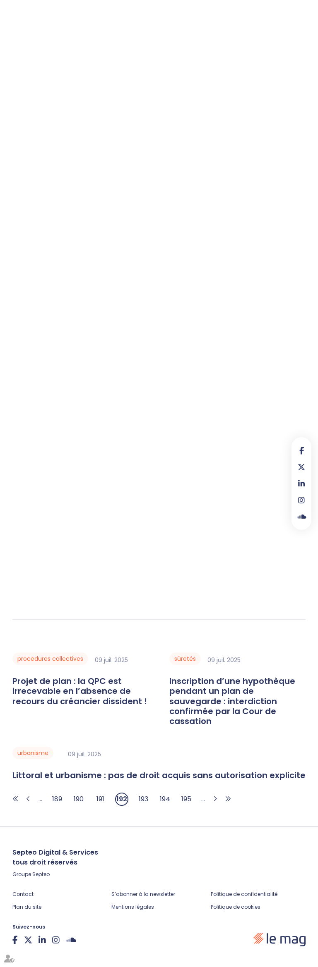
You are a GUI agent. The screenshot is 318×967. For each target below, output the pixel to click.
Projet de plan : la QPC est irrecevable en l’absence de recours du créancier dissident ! (79, 691)
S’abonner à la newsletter (143, 894)
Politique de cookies (235, 906)
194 (165, 799)
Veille (116, 64)
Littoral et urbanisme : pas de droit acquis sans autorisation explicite (159, 775)
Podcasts (149, 64)
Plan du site (26, 906)
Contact (23, 894)
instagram (301, 500)
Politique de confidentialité (244, 894)
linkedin (301, 483)
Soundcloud (301, 516)
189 (57, 799)
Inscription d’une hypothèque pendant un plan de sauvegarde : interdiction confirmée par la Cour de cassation (232, 701)
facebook (301, 450)
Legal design (193, 64)
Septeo (41, 874)
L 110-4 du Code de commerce (163, 221)
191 (100, 799)
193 (143, 799)
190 (79, 799)
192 (121, 799)
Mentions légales (132, 906)
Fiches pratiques (72, 64)
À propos (236, 64)
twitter (301, 467)
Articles (24, 64)
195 (186, 799)
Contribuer (269, 65)
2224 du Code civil (251, 221)
